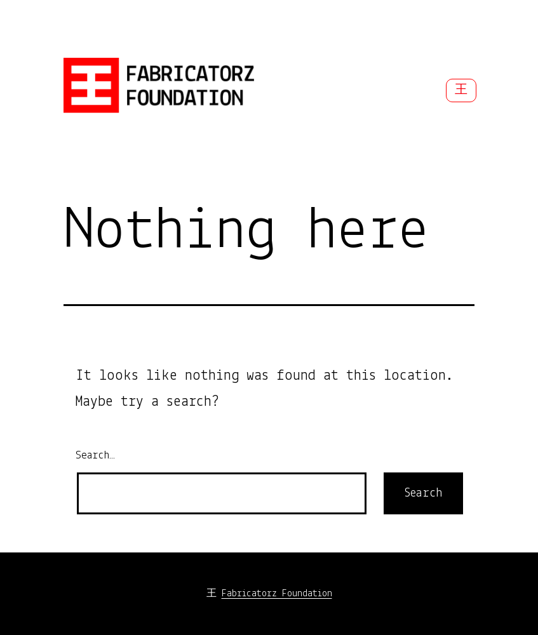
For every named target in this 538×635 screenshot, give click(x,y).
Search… (95, 456)
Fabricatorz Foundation (277, 594)
